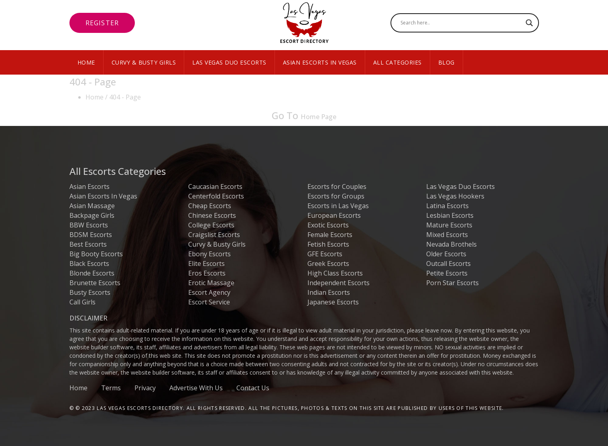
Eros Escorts (207, 273)
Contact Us (252, 387)
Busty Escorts (89, 292)
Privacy (145, 387)
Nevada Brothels (451, 244)
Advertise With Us (196, 387)
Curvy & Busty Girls (144, 62)
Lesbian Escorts (450, 215)
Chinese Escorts (212, 215)
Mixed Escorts (447, 234)
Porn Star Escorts (452, 282)
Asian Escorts (89, 186)
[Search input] (461, 22)
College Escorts (211, 225)
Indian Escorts (328, 292)
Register (102, 22)
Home (86, 62)
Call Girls (82, 302)
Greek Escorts (328, 263)
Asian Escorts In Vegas (320, 62)
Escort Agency (209, 292)
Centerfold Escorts (216, 196)
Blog (446, 62)
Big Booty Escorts (96, 253)
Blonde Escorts (91, 273)
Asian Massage (92, 205)
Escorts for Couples (336, 186)
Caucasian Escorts (215, 186)
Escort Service (209, 302)
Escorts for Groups (335, 196)
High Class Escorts (335, 273)
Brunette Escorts (94, 282)
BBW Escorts (88, 225)
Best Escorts (88, 244)
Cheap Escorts (209, 205)
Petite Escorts (447, 273)
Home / (96, 97)
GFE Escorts (324, 253)
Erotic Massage (211, 282)
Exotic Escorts (328, 225)
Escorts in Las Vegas (338, 205)
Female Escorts (329, 234)
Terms (111, 387)
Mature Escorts (449, 225)
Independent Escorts (338, 282)
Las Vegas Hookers (455, 196)
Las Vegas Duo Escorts (229, 62)
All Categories (397, 62)
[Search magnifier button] (529, 22)
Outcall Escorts (448, 263)
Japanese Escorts (333, 302)
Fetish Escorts (328, 244)
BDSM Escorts (90, 234)
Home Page (318, 116)
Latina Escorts (447, 205)
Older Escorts (446, 253)
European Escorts (334, 215)
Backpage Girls (91, 215)
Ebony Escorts (209, 253)
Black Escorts (89, 263)
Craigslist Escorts (214, 234)
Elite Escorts (206, 263)
